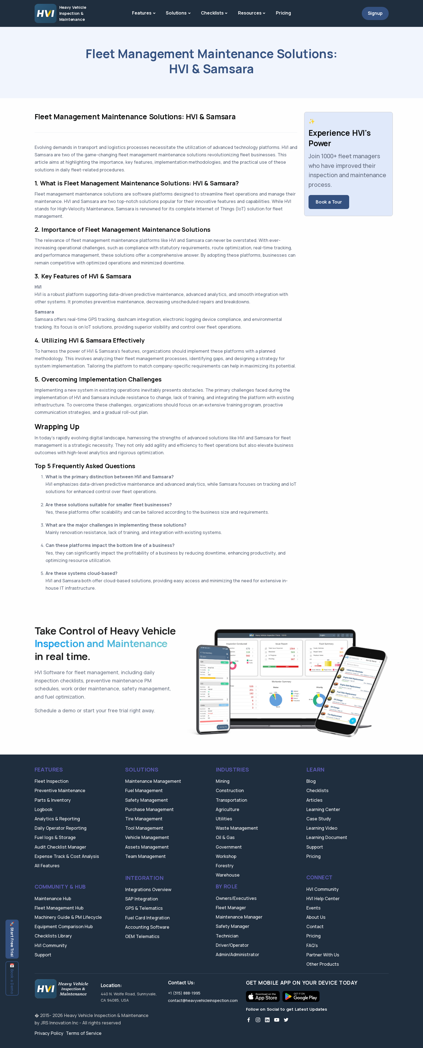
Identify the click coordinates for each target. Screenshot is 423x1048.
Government (229, 847)
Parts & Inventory (53, 800)
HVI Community (51, 945)
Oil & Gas (225, 837)
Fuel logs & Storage (55, 837)
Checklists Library (53, 936)
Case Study (318, 819)
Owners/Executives (236, 898)
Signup (375, 13)
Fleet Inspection (51, 781)
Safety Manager (232, 926)
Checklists (212, 13)
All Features (47, 866)
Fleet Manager (231, 908)
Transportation (231, 800)
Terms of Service (84, 1033)
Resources (249, 13)
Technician (227, 936)
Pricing (283, 13)
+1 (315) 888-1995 (184, 993)
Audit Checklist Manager (60, 847)
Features (141, 13)
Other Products (322, 964)
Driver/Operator (232, 945)
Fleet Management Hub (59, 908)
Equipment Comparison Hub (64, 926)
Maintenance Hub (53, 899)
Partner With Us (322, 955)
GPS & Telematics (144, 908)
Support (43, 955)
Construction (230, 790)
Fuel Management (144, 790)
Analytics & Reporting (57, 819)
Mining (222, 781)
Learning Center (323, 809)
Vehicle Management (147, 837)
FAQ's (312, 945)
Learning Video (321, 828)
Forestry (225, 866)
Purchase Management (149, 809)
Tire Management (144, 819)
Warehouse (228, 875)
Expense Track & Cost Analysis (67, 856)
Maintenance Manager (239, 917)
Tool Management (144, 828)
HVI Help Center (323, 899)
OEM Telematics (142, 936)
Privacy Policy (49, 1033)
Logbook (43, 809)
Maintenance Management (153, 781)
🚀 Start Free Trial (12, 939)
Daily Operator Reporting (60, 828)
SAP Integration (141, 899)
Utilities (224, 819)
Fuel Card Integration (147, 918)
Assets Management (147, 847)
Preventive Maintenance (60, 790)
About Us (316, 917)
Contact (315, 926)
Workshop (226, 856)
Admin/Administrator (237, 954)
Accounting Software (147, 927)
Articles (314, 800)
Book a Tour (329, 202)
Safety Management (146, 800)
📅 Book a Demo (12, 978)
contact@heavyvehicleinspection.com (203, 1000)
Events (313, 908)
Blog (311, 781)
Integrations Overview (148, 889)
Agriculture (227, 809)
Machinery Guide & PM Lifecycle (68, 917)
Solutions (176, 13)
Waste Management (237, 828)
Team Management (145, 856)
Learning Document (326, 837)
